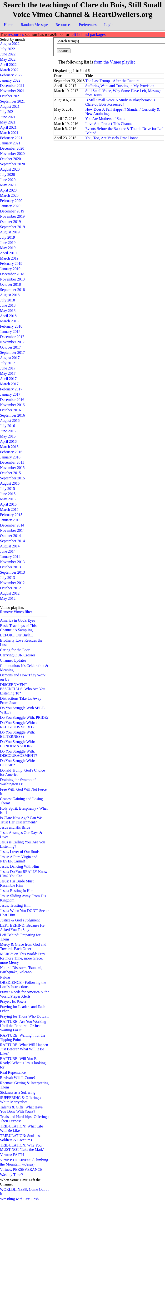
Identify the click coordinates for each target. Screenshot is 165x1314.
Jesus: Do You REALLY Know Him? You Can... (23, 874)
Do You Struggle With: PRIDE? (24, 717)
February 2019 (11, 263)
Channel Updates (13, 660)
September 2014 (12, 541)
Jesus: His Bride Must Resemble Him (17, 883)
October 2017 (10, 347)
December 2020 (12, 148)
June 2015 (7, 494)
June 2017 (7, 368)
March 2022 (9, 70)
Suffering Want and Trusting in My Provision (119, 86)
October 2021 (10, 96)
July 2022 (7, 49)
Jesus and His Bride (15, 827)
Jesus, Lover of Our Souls (20, 852)
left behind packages (88, 34)
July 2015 (7, 489)
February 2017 (11, 389)
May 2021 (7, 122)
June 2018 (7, 305)
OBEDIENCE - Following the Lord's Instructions (23, 984)
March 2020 (9, 195)
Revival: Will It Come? (17, 1078)
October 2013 (10, 567)
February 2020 (11, 201)
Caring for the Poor (15, 650)
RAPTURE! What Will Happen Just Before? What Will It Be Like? (24, 1049)
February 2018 (11, 326)
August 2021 (10, 106)
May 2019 (7, 248)
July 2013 (7, 578)
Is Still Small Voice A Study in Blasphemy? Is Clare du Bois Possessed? (120, 102)
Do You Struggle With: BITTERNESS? (17, 734)
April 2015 (8, 504)
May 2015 (7, 499)
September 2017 (12, 352)
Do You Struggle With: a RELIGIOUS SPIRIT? (19, 725)
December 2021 (12, 86)
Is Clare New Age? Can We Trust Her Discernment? (21, 820)
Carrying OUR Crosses (17, 655)
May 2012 (7, 598)
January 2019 (10, 269)
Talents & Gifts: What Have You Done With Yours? (21, 1109)
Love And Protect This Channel (109, 124)
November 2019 (12, 216)
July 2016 (7, 426)
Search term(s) (68, 41)
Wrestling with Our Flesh (19, 1199)
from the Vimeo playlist (114, 62)
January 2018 (10, 332)
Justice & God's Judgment (20, 920)
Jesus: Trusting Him (15, 905)
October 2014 (10, 536)
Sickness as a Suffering (17, 1092)
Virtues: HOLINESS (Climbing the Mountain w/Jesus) (24, 1162)
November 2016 (12, 405)
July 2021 (7, 112)
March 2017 (9, 384)
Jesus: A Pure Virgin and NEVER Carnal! (18, 859)
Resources (63, 25)
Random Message (34, 25)
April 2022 (8, 65)
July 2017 (7, 363)
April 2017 (8, 379)
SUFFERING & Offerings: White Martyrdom (20, 1100)
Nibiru (5, 977)
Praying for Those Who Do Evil (24, 1016)
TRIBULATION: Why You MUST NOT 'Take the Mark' (22, 1147)
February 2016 (11, 452)
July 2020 (7, 174)
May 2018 (7, 311)
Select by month (12, 39)
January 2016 (10, 457)
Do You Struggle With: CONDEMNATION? (17, 744)
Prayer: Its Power (13, 1001)
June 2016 (7, 431)
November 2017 (12, 342)
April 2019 (8, 253)
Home (8, 25)
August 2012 (10, 593)
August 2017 (10, 358)
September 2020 (12, 164)
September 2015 (12, 478)
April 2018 (8, 316)
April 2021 (8, 127)
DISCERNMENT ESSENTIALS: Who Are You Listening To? (22, 689)
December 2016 (12, 400)
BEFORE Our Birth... (16, 635)
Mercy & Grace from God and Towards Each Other (23, 946)
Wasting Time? (11, 1175)
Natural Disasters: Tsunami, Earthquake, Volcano (21, 970)
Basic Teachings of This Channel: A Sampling (18, 628)
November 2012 (12, 583)
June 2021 (7, 117)
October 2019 (10, 222)
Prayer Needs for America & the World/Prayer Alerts (24, 994)
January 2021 (10, 143)
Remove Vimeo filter (16, 612)
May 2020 (7, 185)
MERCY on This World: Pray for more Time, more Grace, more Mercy (22, 958)
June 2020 (7, 180)
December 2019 (12, 211)
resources (16, 34)
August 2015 (10, 483)
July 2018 (7, 300)
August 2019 (10, 232)
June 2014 (7, 551)
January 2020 (10, 206)
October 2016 (10, 410)
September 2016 (12, 415)
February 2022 (11, 75)
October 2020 (10, 159)
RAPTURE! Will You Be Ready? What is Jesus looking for (23, 1063)
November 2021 (12, 91)
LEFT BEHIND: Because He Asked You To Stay (22, 927)
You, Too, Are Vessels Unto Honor (111, 138)
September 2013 (12, 572)
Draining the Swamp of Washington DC (18, 782)
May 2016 (7, 436)
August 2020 (10, 169)
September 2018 (12, 290)
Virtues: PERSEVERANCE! (22, 1169)
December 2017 (12, 337)
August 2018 (10, 295)
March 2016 (9, 447)
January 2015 (10, 520)
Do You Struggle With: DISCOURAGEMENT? (18, 753)
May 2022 (7, 59)
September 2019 (12, 227)
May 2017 (7, 373)
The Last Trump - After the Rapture (112, 81)
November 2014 (12, 530)
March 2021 (9, 133)
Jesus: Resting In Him (17, 891)
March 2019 (9, 258)
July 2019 (7, 237)
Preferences (88, 25)
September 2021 (12, 101)
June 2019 (7, 243)
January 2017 (10, 394)
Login (108, 25)
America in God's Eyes (17, 620)
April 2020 (8, 190)
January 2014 (10, 557)
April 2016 (8, 441)
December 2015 (12, 462)
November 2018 (12, 279)
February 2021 (11, 138)
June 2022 (7, 54)
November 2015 (12, 468)
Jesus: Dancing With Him (19, 866)
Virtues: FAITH (12, 1155)
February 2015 (11, 515)
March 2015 (9, 509)
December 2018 (12, 274)
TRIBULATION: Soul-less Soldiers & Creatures (20, 1138)
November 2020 (12, 154)
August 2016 (10, 420)
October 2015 (10, 473)
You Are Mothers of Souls (105, 119)
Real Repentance (13, 1072)
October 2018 (10, 284)
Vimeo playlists (12, 607)
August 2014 (10, 546)
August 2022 (10, 44)
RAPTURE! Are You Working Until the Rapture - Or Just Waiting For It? (23, 1025)
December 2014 (12, 525)
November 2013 (12, 562)
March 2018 (9, 321)
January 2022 (10, 80)
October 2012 (10, 588)
